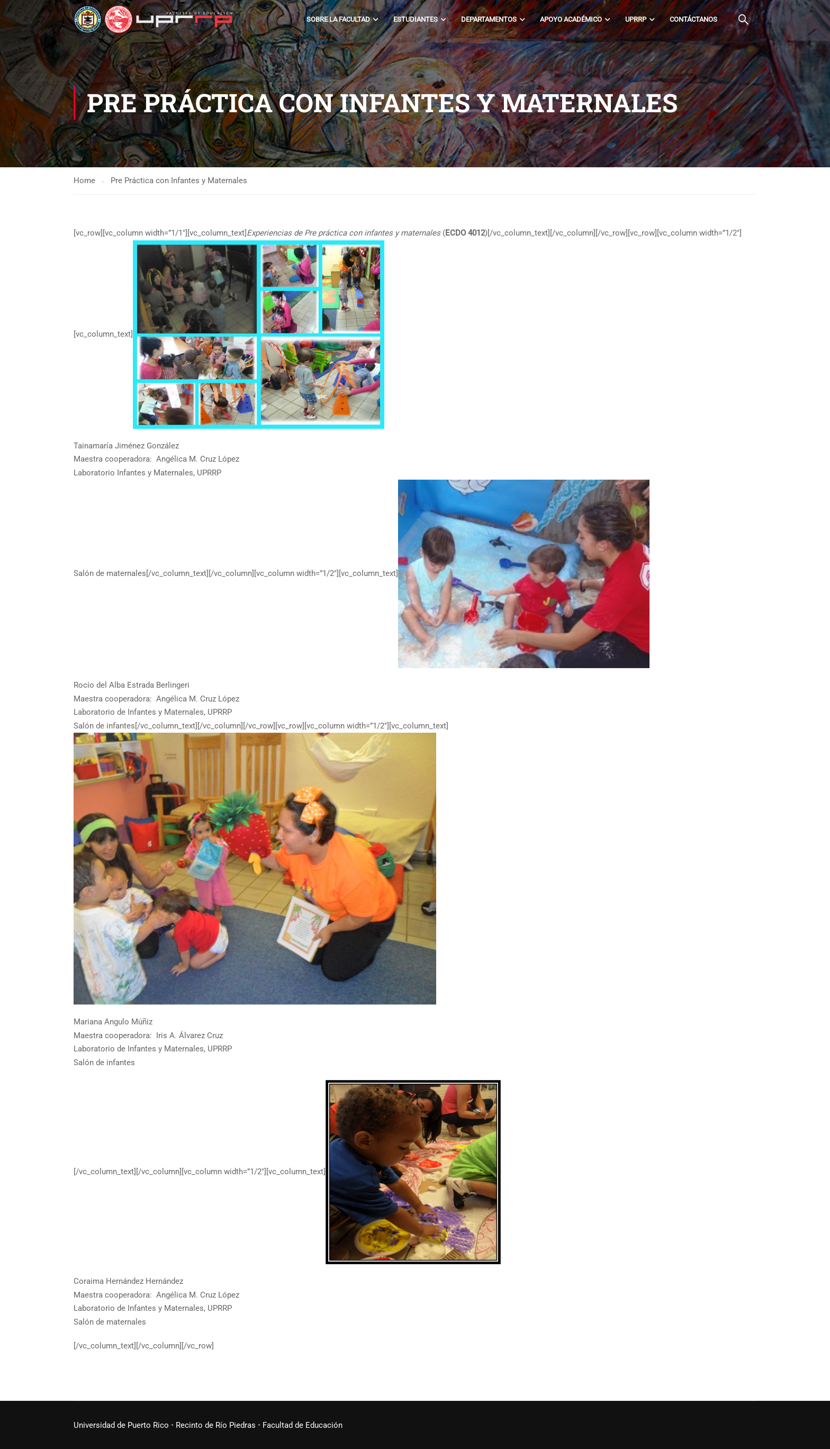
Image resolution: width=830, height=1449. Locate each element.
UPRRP (635, 19)
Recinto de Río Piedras (216, 1425)
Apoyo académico (571, 19)
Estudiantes (415, 19)
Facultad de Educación (302, 1425)
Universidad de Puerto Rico (121, 1425)
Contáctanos (693, 19)
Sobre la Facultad (338, 19)
